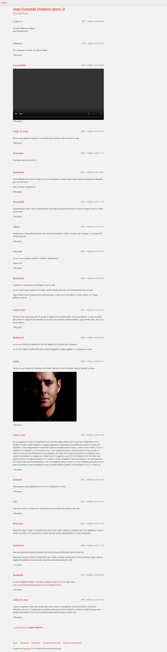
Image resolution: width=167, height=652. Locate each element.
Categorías (24, 643)
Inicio (15, 643)
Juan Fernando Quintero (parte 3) (39, 9)
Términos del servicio (52, 643)
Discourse (27, 648)
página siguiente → (36, 627)
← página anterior (20, 627)
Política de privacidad (72, 643)
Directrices (35, 643)
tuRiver (4, 3)
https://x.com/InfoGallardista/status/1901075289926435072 (37, 585)
